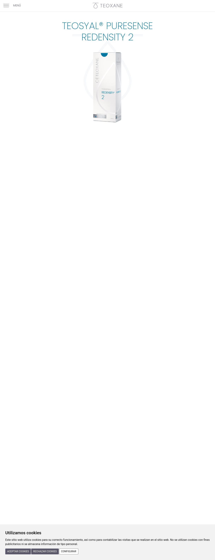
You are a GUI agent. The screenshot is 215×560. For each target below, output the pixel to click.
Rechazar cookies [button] (45, 551)
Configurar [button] (68, 551)
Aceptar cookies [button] (18, 551)
